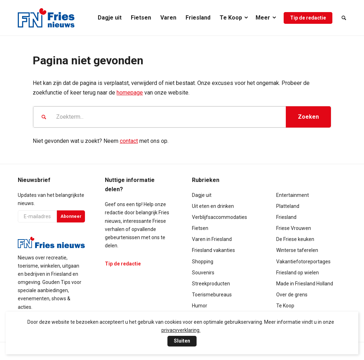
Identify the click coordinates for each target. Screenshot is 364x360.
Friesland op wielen (297, 272)
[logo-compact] (46, 18)
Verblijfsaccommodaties (219, 217)
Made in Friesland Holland (304, 283)
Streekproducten (211, 283)
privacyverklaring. (180, 330)
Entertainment (292, 195)
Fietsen (200, 228)
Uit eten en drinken (213, 206)
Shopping (202, 261)
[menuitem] (109, 18)
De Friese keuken (295, 239)
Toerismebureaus (212, 294)
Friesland (286, 217)
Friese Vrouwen (293, 228)
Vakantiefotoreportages (303, 261)
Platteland (287, 206)
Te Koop (285, 305)
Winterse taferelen (297, 250)
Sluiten (182, 341)
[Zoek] (341, 18)
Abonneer (70, 216)
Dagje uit (202, 195)
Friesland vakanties (213, 250)
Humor (199, 305)
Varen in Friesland (212, 239)
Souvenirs (203, 272)
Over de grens (291, 294)
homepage (130, 92)
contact (129, 141)
